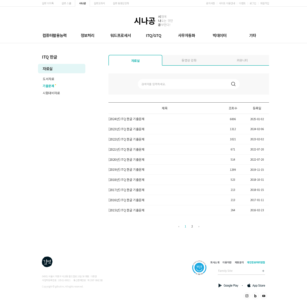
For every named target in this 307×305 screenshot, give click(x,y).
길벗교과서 (99, 3)
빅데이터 (219, 35)
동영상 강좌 (189, 60)
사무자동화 (186, 35)
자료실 (47, 68)
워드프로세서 (120, 35)
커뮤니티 (242, 60)
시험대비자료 (51, 92)
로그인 (253, 3)
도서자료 (48, 78)
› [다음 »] (198, 226)
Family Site (225, 271)
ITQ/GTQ (153, 35)
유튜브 (263, 295)
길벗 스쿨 (66, 3)
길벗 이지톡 (48, 3)
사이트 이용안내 (227, 3)
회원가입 (264, 3)
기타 (252, 35)
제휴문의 (239, 262)
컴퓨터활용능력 (54, 35)
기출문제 (48, 85)
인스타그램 (247, 295)
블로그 (255, 295)
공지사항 (210, 3)
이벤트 (242, 3)
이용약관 (226, 262)
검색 (233, 84)
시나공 (82, 3)
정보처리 (87, 35)
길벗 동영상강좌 (121, 3)
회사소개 (214, 262)
